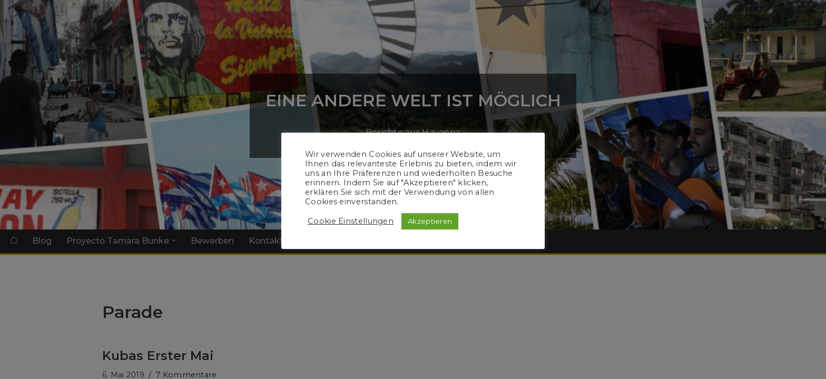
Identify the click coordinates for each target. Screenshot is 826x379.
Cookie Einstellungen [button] (351, 221)
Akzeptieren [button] (430, 221)
